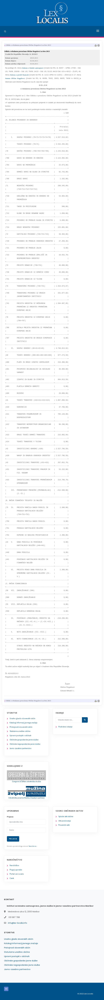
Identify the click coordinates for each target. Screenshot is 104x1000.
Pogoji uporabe (16, 870)
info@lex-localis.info (17, 923)
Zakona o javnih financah (19, 75)
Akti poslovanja (64, 821)
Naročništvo (14, 865)
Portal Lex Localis (17, 874)
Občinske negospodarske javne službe (25, 744)
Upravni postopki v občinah (20, 735)
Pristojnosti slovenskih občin (21, 727)
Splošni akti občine (65, 816)
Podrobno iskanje (65, 727)
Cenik (12, 878)
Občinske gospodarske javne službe (24, 740)
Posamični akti (64, 825)
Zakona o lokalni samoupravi (32, 68)
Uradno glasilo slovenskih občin (22, 718)
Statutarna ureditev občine (20, 731)
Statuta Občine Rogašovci (15, 78)
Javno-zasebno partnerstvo (20, 748)
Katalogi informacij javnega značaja (23, 723)
